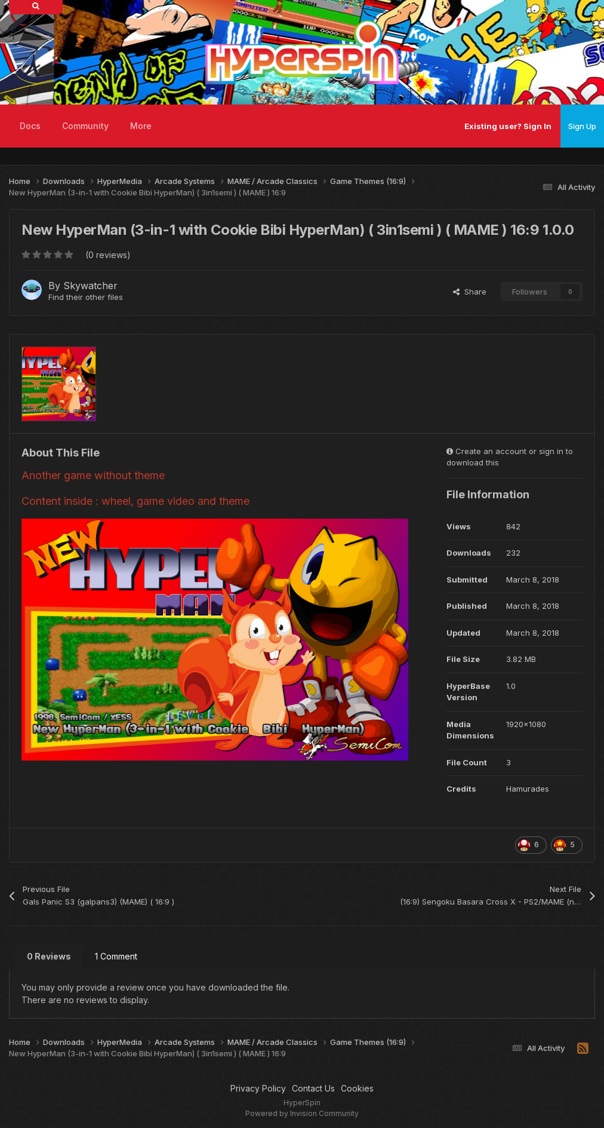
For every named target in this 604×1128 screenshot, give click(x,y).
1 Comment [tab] (116, 956)
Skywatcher (90, 286)
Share (469, 291)
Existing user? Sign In (507, 126)
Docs (30, 126)
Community (85, 126)
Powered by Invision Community (302, 1113)
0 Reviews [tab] (49, 956)
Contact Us (313, 1088)
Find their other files (85, 297)
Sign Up (582, 126)
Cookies (357, 1088)
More (141, 126)
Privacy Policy (258, 1088)
